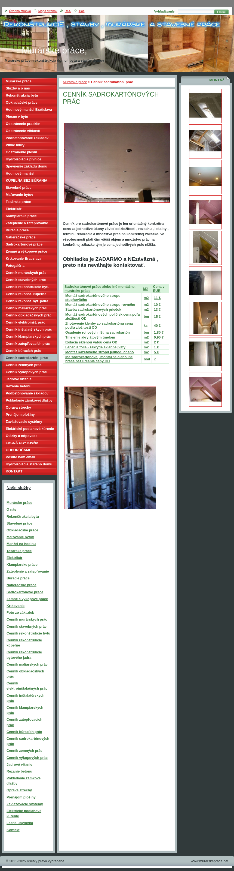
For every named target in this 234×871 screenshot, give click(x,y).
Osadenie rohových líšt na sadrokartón (97, 332)
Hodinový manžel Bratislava (29, 109)
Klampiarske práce (21, 216)
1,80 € (159, 332)
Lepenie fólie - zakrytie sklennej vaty (95, 347)
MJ (145, 289)
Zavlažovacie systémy (24, 422)
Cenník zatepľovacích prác (28, 344)
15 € (157, 317)
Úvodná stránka (20, 11)
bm (146, 317)
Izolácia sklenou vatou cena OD (91, 342)
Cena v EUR (159, 289)
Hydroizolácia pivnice (23, 159)
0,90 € (159, 337)
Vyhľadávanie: (165, 11)
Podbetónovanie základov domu (27, 394)
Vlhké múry (15, 145)
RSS (68, 11)
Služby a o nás (18, 88)
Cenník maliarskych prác (26, 308)
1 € (156, 347)
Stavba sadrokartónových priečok (93, 309)
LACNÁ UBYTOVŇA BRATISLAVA (22, 444)
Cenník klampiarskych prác (28, 336)
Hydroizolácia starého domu (29, 464)
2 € (156, 342)
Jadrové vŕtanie (19, 379)
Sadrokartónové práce (24, 244)
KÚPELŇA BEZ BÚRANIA (26, 180)
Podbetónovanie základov (27, 138)
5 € (156, 352)
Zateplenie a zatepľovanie (27, 223)
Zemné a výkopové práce (26, 251)
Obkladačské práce (22, 102)
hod (147, 359)
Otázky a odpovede (22, 436)
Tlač (82, 11)
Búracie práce (17, 230)
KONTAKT (14, 471)
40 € (157, 326)
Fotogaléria (15, 266)
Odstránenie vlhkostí (23, 131)
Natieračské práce (21, 237)
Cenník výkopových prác (26, 372)
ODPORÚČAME (18, 450)
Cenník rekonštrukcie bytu (28, 287)
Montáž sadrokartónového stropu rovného (100, 305)
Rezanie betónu (19, 386)
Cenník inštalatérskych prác (29, 329)
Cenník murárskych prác (26, 273)
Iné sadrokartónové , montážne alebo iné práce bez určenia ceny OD (99, 359)
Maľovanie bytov (19, 195)
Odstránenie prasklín (23, 124)
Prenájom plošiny (20, 414)
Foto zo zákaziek (20, 612)
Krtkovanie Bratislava (23, 258)
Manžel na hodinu (21, 544)
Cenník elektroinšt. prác (25, 322)
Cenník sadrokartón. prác (27, 358)
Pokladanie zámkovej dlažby (29, 400)
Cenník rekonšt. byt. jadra (27, 301)
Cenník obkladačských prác (29, 315)
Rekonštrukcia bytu (22, 95)
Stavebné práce (19, 187)
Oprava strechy (18, 407)
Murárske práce (75, 82)
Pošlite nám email (20, 457)
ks (145, 326)
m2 (146, 298)
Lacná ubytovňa (20, 823)
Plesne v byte (17, 117)
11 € (157, 298)
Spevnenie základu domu (26, 166)
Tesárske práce (18, 202)
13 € (157, 309)
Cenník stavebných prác (26, 280)
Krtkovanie (15, 606)
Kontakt (13, 830)
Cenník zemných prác (24, 365)
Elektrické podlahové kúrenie (30, 429)
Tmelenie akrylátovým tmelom (90, 337)
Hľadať (221, 11)
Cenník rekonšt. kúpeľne (26, 294)
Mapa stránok (47, 11)
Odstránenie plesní (21, 152)
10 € (157, 305)
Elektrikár (13, 209)
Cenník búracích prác (23, 351)
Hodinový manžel (20, 173)
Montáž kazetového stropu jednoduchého (99, 352)
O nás (11, 509)
